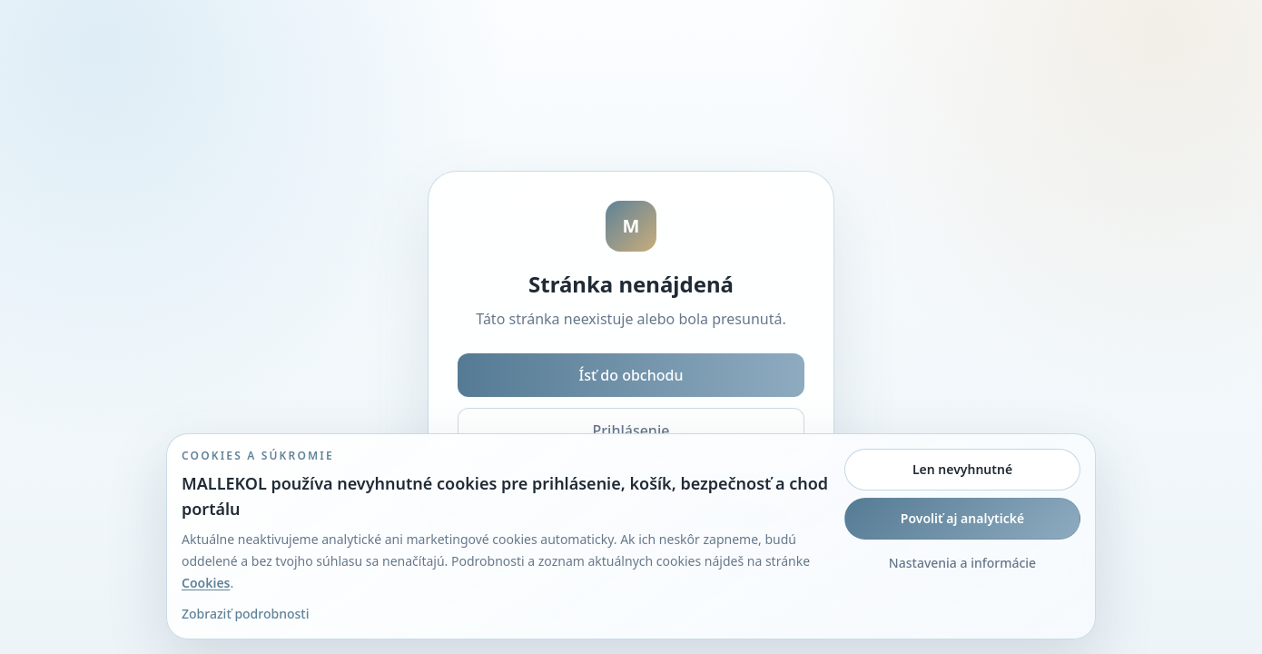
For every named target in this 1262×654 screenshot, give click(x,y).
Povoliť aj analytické (962, 518)
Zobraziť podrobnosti (245, 613)
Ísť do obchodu (631, 375)
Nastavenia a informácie (962, 562)
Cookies (206, 582)
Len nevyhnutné (962, 469)
